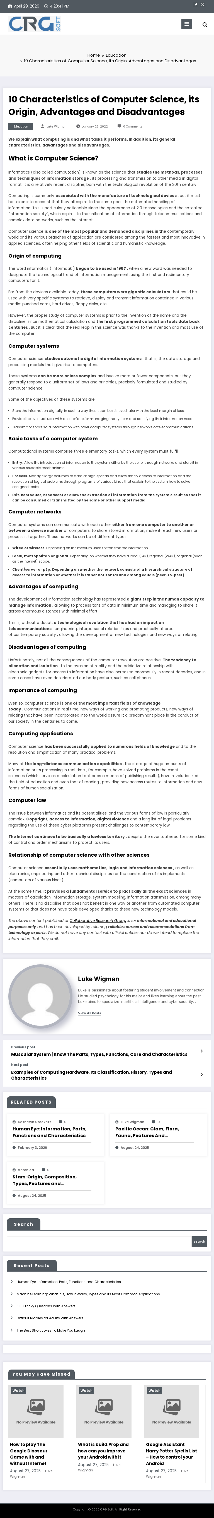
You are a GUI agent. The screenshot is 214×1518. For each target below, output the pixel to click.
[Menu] (186, 24)
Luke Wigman (57, 126)
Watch (19, 1390)
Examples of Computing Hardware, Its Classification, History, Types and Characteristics (91, 1075)
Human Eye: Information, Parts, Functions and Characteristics (50, 1132)
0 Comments (132, 126)
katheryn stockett (34, 1122)
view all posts (89, 1013)
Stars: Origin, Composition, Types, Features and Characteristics (45, 1180)
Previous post (23, 1047)
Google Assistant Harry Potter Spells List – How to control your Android (171, 1454)
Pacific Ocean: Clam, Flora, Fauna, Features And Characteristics (147, 1132)
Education (20, 126)
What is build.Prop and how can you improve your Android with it (103, 1451)
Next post (19, 1065)
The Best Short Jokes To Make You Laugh (51, 1330)
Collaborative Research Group (98, 920)
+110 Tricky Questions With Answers (46, 1306)
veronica (26, 1170)
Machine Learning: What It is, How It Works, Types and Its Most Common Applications (88, 1294)
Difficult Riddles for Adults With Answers (50, 1318)
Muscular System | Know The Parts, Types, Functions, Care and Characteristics (99, 1054)
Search (23, 1224)
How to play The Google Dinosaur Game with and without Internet (29, 1454)
